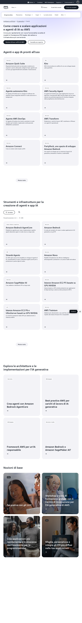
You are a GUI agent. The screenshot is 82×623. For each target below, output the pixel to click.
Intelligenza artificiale (9, 21)
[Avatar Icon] (78, 2)
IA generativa (20, 21)
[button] (71, 7)
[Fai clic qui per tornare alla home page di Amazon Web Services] (5, 8)
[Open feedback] (80, 311)
